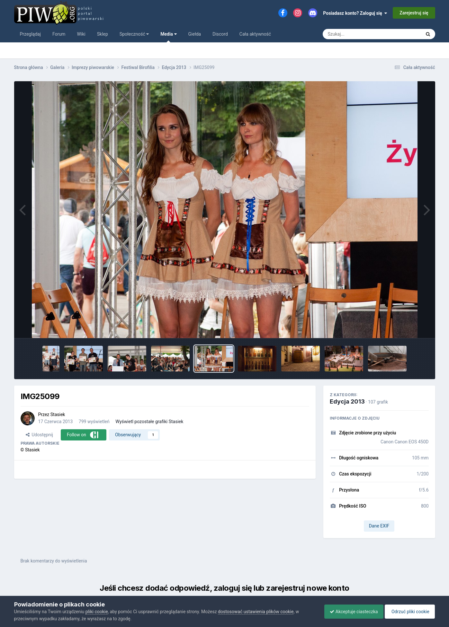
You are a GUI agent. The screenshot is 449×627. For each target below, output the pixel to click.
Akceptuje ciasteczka (350, 611)
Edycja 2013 (347, 401)
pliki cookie (96, 611)
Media (168, 36)
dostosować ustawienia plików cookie (255, 611)
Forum (58, 34)
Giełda (194, 34)
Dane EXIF (379, 525)
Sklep (102, 34)
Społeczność (134, 34)
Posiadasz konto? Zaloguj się (355, 13)
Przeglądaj (30, 34)
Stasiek (57, 414)
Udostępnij (39, 434)
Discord (220, 34)
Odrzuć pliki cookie (408, 611)
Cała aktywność (255, 34)
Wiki (81, 34)
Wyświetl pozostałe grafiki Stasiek (149, 421)
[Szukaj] (357, 34)
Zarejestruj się (414, 12)
